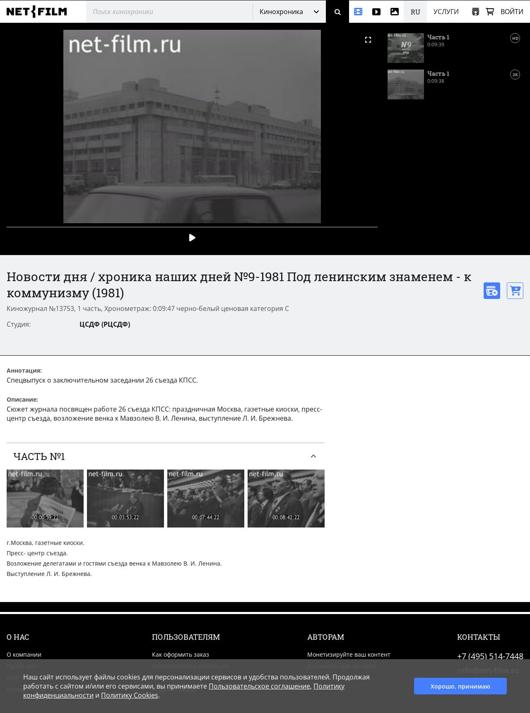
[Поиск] (337, 11)
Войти (512, 11)
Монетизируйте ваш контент (348, 654)
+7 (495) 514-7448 (490, 656)
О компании (24, 654)
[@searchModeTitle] (166, 11)
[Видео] (376, 11)
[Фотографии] (394, 11)
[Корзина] (490, 12)
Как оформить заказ (180, 654)
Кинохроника (281, 11)
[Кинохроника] (358, 11)
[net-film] (40, 11)
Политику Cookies (129, 695)
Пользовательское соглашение (259, 686)
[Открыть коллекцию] (475, 12)
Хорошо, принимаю (460, 686)
